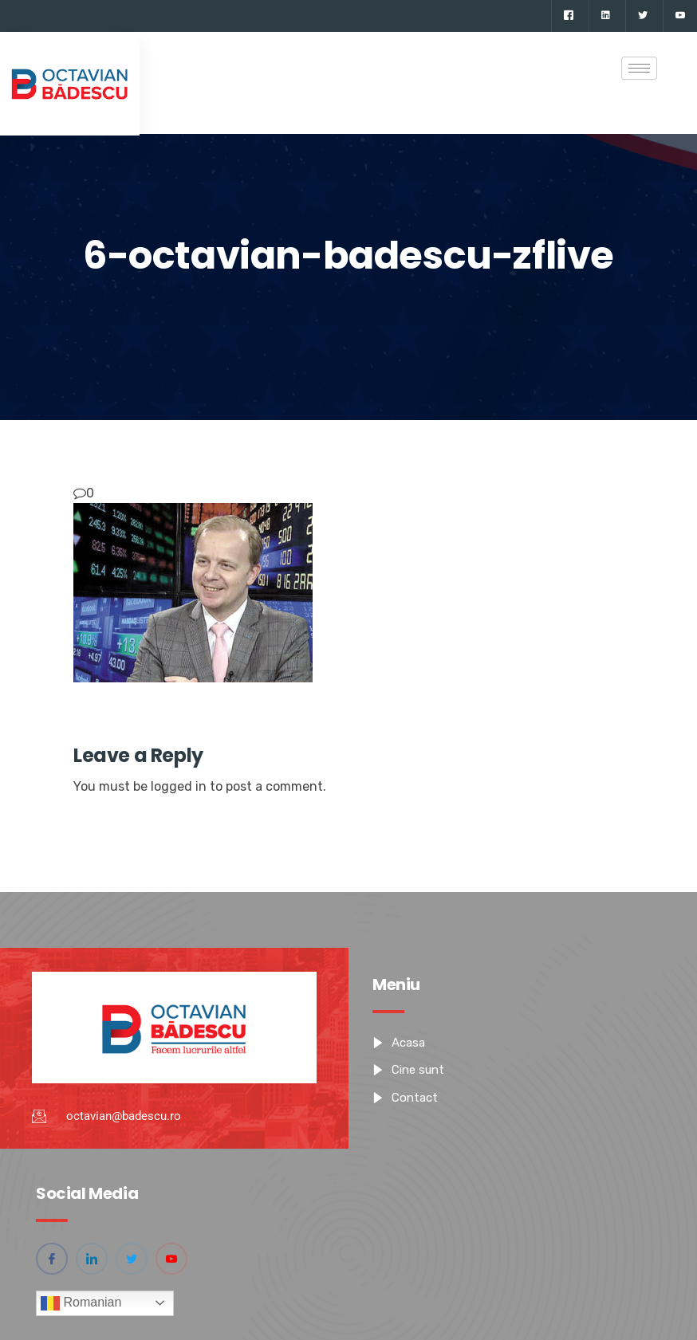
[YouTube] (680, 16)
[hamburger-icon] (639, 68)
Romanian (81, 1303)
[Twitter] (642, 16)
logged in (179, 786)
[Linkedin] (605, 16)
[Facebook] (568, 16)
